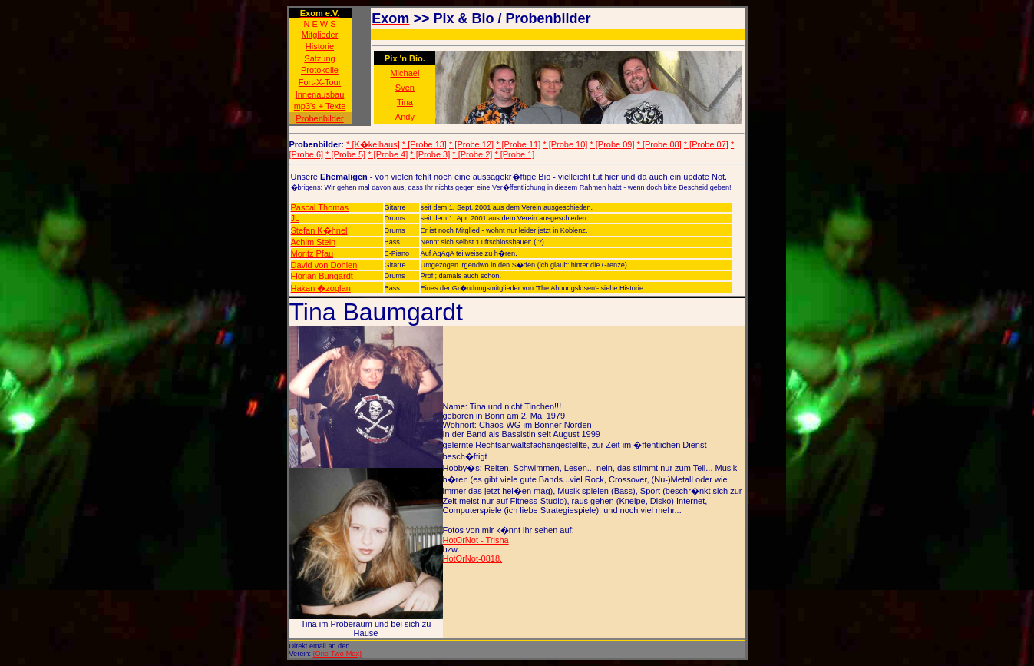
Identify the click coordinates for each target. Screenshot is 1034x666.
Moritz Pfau (312, 253)
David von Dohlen (324, 265)
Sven (405, 87)
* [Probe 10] (565, 144)
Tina (405, 102)
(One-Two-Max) (337, 654)
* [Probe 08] (659, 144)
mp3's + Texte (320, 106)
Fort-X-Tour (320, 82)
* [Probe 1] (514, 154)
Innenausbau (320, 94)
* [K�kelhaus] (373, 144)
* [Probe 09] (612, 144)
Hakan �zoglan (321, 288)
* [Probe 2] (472, 154)
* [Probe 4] (388, 154)
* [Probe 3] (430, 154)
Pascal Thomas (320, 207)
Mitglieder (320, 34)
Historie (320, 46)
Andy (405, 116)
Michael (404, 73)
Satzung (319, 58)
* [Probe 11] (518, 144)
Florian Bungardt (322, 275)
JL (295, 218)
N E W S (319, 23)
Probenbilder (319, 118)
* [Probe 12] (471, 144)
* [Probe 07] (706, 144)
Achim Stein (313, 242)
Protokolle (320, 70)
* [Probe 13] (424, 144)
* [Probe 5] (345, 154)
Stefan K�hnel (319, 230)
